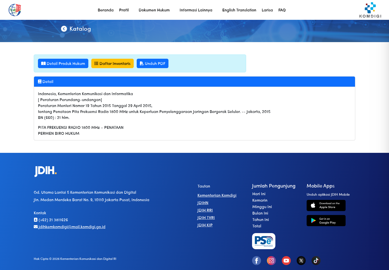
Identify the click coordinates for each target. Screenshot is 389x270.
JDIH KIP (205, 225)
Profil (124, 10)
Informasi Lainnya (196, 10)
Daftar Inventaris (112, 63)
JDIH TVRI (206, 217)
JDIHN (202, 202)
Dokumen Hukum (154, 10)
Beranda (106, 10)
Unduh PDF (152, 63)
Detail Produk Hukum (63, 63)
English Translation (239, 10)
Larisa (267, 10)
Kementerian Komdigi (216, 195)
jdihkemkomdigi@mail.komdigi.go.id (69, 226)
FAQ (282, 10)
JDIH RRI (205, 210)
